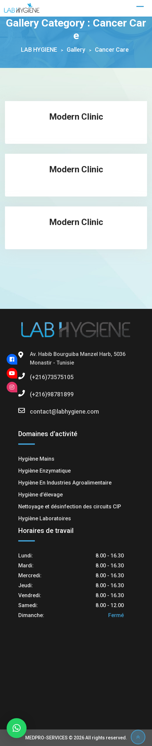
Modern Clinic (76, 117)
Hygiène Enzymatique (44, 471)
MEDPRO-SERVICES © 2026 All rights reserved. (76, 737)
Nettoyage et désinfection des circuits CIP (69, 506)
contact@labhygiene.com (36, 411)
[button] (17, 728)
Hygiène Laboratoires (44, 518)
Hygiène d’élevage (40, 494)
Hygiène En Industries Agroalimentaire (65, 483)
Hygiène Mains (36, 459)
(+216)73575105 (36, 376)
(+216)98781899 (36, 394)
